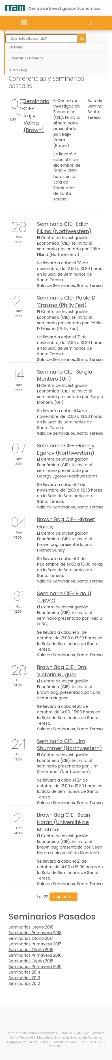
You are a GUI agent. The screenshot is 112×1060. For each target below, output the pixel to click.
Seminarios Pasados (26, 58)
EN (89, 23)
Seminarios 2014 (24, 972)
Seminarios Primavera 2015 (35, 966)
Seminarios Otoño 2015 (30, 961)
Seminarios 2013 (24, 978)
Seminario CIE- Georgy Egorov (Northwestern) (66, 449)
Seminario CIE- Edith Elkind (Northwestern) (64, 227)
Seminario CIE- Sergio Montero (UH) (64, 375)
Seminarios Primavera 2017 (34, 944)
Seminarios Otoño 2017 (30, 938)
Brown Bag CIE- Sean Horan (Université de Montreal (63, 822)
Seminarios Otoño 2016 (30, 949)
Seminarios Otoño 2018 (30, 927)
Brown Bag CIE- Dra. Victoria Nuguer (62, 671)
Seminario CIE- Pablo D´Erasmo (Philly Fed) (66, 301)
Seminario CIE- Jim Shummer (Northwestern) (69, 745)
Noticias (16, 47)
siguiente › (63, 897)
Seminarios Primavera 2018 (35, 933)
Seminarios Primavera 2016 (35, 955)
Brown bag (18, 69)
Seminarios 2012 (24, 983)
